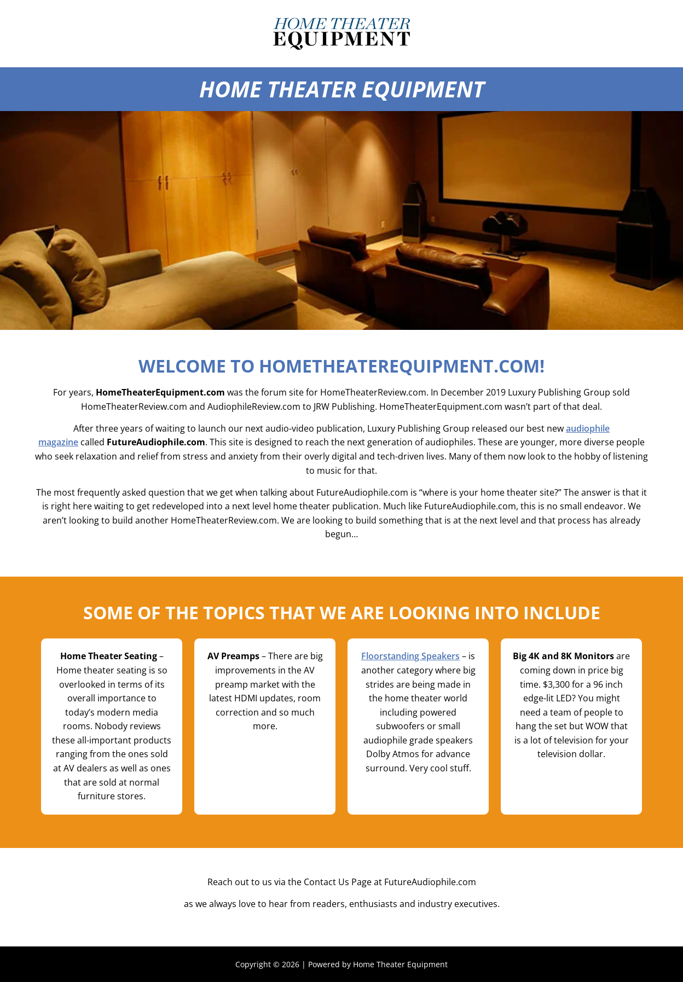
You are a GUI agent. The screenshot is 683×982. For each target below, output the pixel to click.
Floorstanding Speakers (410, 656)
